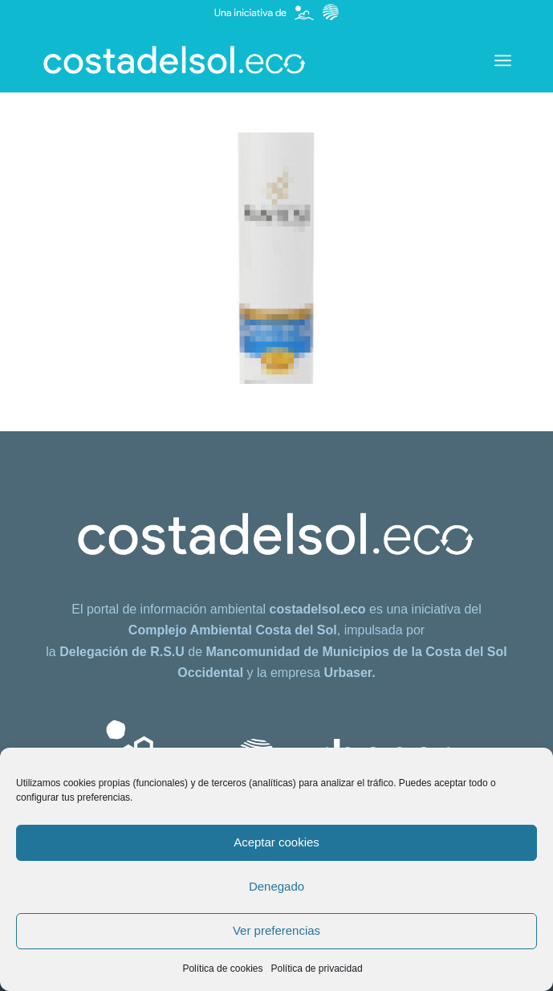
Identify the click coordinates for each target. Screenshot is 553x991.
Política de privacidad (316, 968)
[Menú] (502, 60)
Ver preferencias (276, 930)
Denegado (276, 886)
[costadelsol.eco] (230, 60)
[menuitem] (502, 60)
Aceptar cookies (276, 842)
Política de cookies (222, 968)
